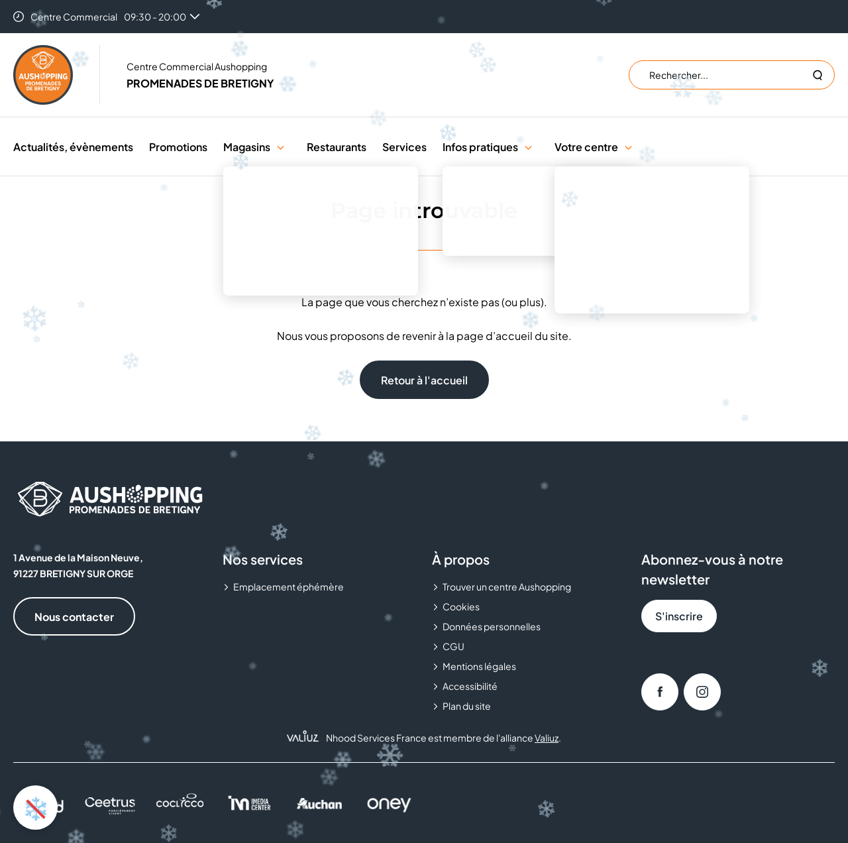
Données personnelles (492, 626)
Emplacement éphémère (288, 586)
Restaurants (336, 147)
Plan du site (467, 706)
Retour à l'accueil (424, 380)
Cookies (461, 606)
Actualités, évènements (73, 147)
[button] (280, 147)
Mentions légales (479, 666)
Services (404, 147)
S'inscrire (679, 616)
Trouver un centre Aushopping (507, 586)
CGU (453, 646)
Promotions (178, 147)
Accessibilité (470, 686)
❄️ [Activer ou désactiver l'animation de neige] (36, 807)
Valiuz (546, 738)
